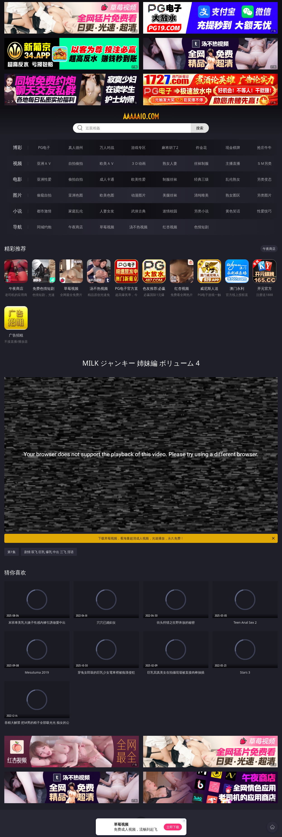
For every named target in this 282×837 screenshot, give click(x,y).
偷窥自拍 (44, 195)
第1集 (11, 552)
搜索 (199, 128)
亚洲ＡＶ (44, 163)
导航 (17, 227)
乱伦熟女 (233, 179)
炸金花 (201, 147)
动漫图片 (138, 195)
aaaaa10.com (141, 116)
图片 (17, 195)
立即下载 (172, 827)
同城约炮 (44, 226)
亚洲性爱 (44, 179)
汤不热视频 (138, 226)
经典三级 (201, 179)
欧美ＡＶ (107, 163)
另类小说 (201, 211)
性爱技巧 (264, 211)
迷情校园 (170, 211)
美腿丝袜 (170, 195)
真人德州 (75, 147)
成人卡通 (107, 179)
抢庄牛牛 (264, 147)
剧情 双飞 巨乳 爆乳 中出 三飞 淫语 (49, 552)
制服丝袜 (170, 179)
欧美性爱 (138, 179)
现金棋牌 (233, 147)
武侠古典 (138, 211)
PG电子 (44, 147)
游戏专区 (138, 147)
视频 (17, 163)
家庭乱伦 (75, 211)
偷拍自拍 (75, 179)
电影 (17, 179)
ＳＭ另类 (264, 163)
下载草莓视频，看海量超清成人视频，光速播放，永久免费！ (186, 538)
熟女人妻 (170, 163)
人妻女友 (107, 211)
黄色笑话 (233, 211)
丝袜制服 (201, 163)
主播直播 (233, 163)
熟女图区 (233, 195)
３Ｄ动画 (138, 163)
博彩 (17, 147)
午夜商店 (75, 226)
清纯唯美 (201, 195)
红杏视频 (170, 226)
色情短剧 (201, 226)
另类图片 (264, 195)
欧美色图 (107, 195)
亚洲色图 (75, 195)
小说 (17, 211)
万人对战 (107, 147)
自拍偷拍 (75, 163)
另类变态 (264, 179)
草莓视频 (107, 226)
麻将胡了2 (170, 147)
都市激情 (44, 211)
